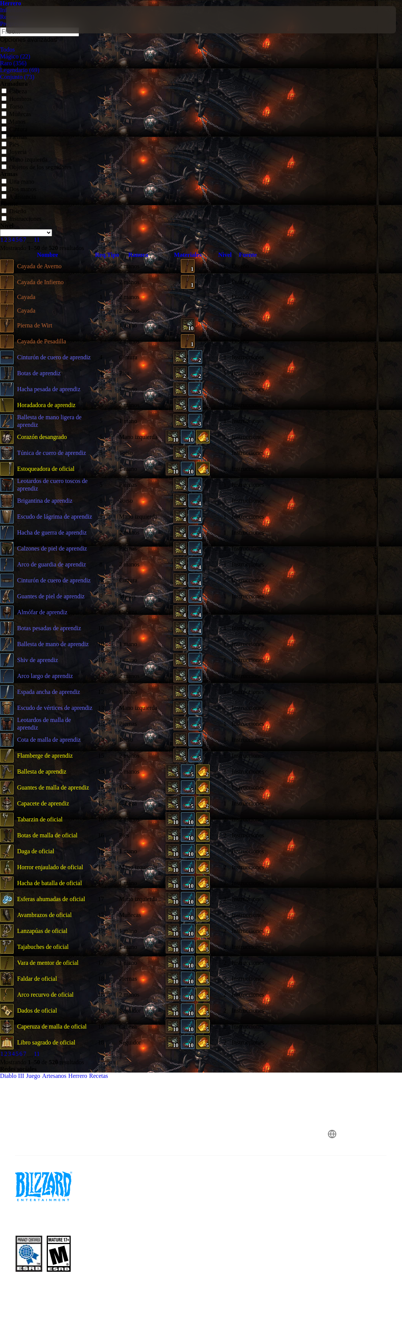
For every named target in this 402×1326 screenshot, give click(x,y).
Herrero (10, 3)
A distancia (19, 196)
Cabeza (14, 91)
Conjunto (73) (17, 77)
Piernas (14, 137)
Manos (14, 121)
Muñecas (16, 114)
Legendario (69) (20, 70)
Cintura (14, 129)
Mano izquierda (24, 159)
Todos (7, 49)
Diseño (14, 211)
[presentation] (29, 19)
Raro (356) (13, 63)
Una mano (18, 181)
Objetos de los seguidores (36, 167)
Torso (12, 106)
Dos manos (19, 189)
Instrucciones (21, 218)
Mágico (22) (15, 56)
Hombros (17, 99)
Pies (10, 144)
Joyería (14, 152)
